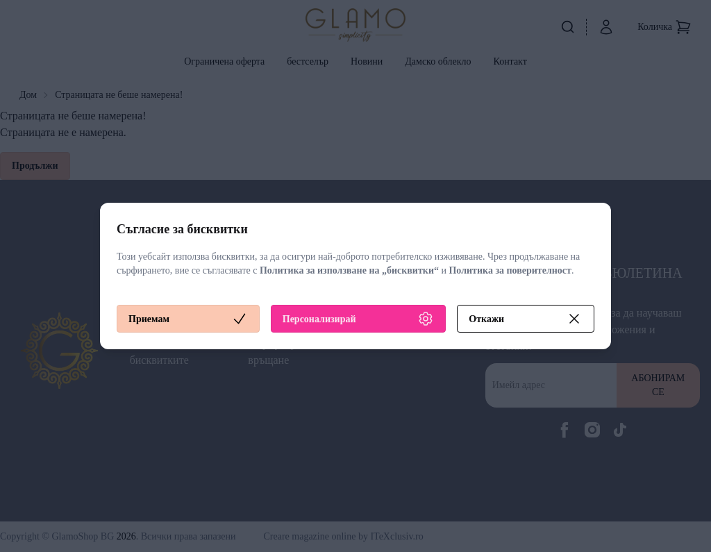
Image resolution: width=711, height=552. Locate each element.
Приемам (188, 318)
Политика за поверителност (510, 270)
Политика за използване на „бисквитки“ (349, 270)
